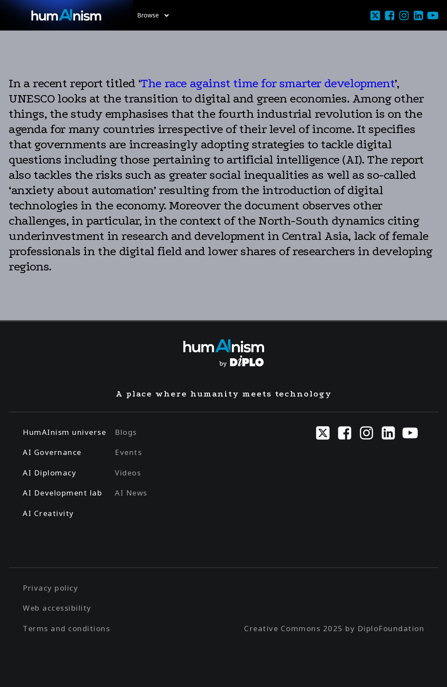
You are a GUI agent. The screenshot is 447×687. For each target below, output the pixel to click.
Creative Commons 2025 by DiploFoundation (334, 628)
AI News (131, 493)
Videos (128, 473)
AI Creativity (48, 513)
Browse (153, 15)
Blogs (126, 432)
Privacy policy (50, 588)
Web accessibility (57, 608)
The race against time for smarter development (268, 83)
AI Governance (52, 452)
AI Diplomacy (49, 473)
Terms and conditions (66, 628)
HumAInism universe (64, 432)
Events (128, 452)
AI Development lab (62, 493)
